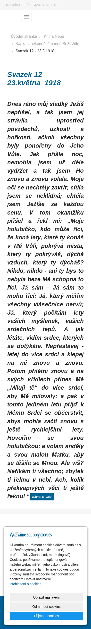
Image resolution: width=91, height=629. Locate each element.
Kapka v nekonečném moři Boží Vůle (47, 44)
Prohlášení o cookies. (26, 584)
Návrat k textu (41, 496)
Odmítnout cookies (46, 607)
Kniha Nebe (54, 36)
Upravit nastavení (46, 597)
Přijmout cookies (46, 616)
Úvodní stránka (24, 36)
